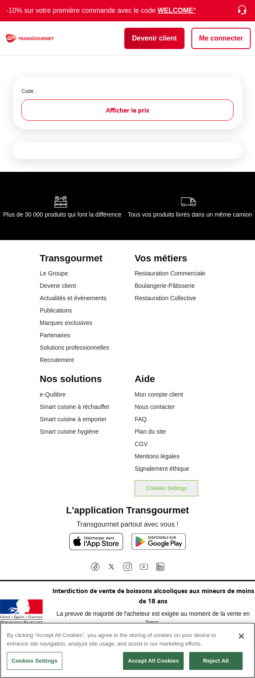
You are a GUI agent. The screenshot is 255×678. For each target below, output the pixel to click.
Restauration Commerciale (170, 273)
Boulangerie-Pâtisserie (165, 285)
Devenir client (58, 285)
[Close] (241, 640)
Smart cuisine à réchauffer (74, 406)
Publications (56, 310)
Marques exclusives (66, 322)
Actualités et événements (73, 298)
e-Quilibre (53, 394)
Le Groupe (54, 273)
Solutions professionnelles (74, 347)
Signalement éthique (162, 468)
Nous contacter (155, 406)
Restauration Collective (165, 298)
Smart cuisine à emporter (73, 419)
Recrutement (57, 359)
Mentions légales (157, 456)
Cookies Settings (166, 488)
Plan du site (150, 431)
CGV (141, 443)
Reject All (216, 664)
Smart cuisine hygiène (69, 431)
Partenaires (55, 335)
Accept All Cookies (153, 664)
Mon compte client (159, 394)
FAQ (141, 419)
